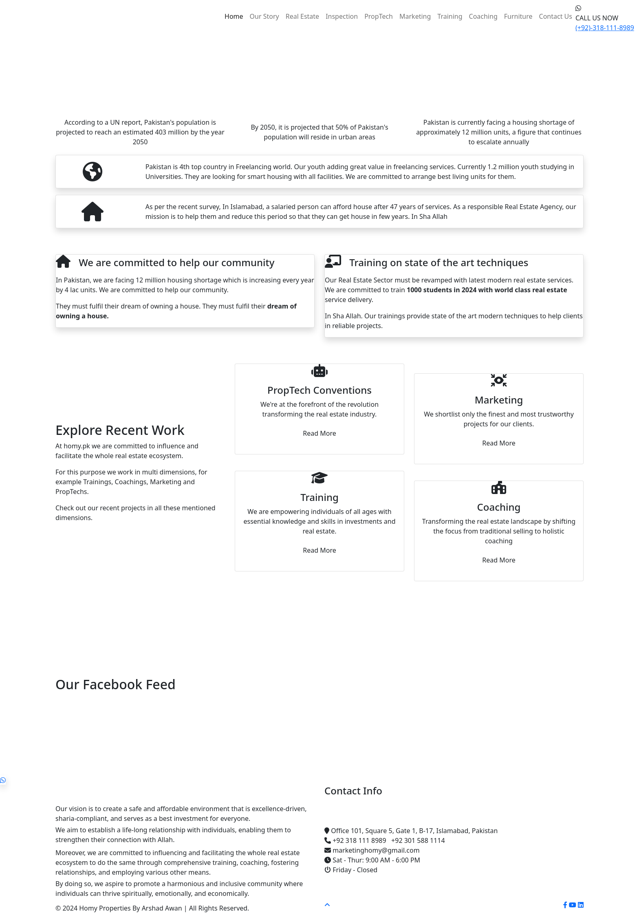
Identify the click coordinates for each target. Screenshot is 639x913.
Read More (319, 433)
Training (449, 16)
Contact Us (555, 16)
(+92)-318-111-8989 (604, 27)
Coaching (483, 16)
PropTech (378, 16)
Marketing (415, 16)
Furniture (518, 16)
